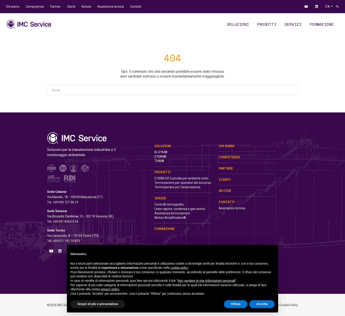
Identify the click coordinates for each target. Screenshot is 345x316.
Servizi (160, 198)
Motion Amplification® (170, 217)
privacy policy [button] (110, 289)
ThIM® (159, 161)
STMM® (160, 156)
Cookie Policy (289, 305)
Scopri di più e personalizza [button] (97, 304)
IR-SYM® (160, 152)
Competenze (229, 157)
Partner (226, 168)
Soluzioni (162, 146)
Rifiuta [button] (236, 304)
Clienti (225, 179)
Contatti (226, 202)
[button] (337, 6)
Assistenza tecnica (232, 208)
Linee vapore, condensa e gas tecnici (179, 209)
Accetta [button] (262, 304)
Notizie (225, 191)
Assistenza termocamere (172, 213)
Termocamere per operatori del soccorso (182, 182)
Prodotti (162, 172)
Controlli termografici (169, 204)
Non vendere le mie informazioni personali (206, 280)
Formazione (164, 229)
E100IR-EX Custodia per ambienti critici (181, 178)
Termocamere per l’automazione (177, 187)
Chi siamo (227, 146)
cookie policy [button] (179, 267)
